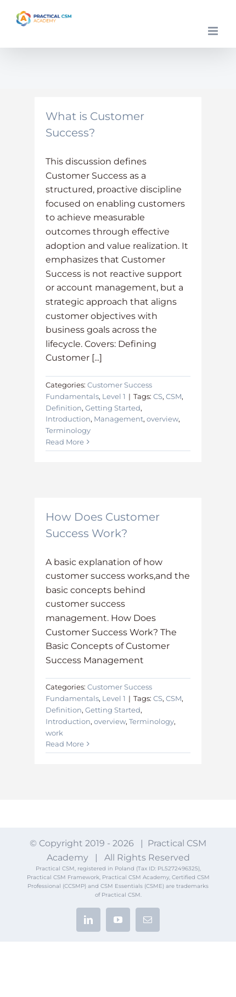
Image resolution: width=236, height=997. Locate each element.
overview (162, 418)
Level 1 (114, 396)
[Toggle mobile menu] (214, 31)
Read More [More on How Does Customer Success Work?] (65, 743)
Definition (64, 407)
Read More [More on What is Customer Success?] (65, 441)
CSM (174, 396)
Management (118, 418)
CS (157, 396)
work (54, 732)
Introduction (68, 418)
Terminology (68, 430)
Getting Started (113, 407)
